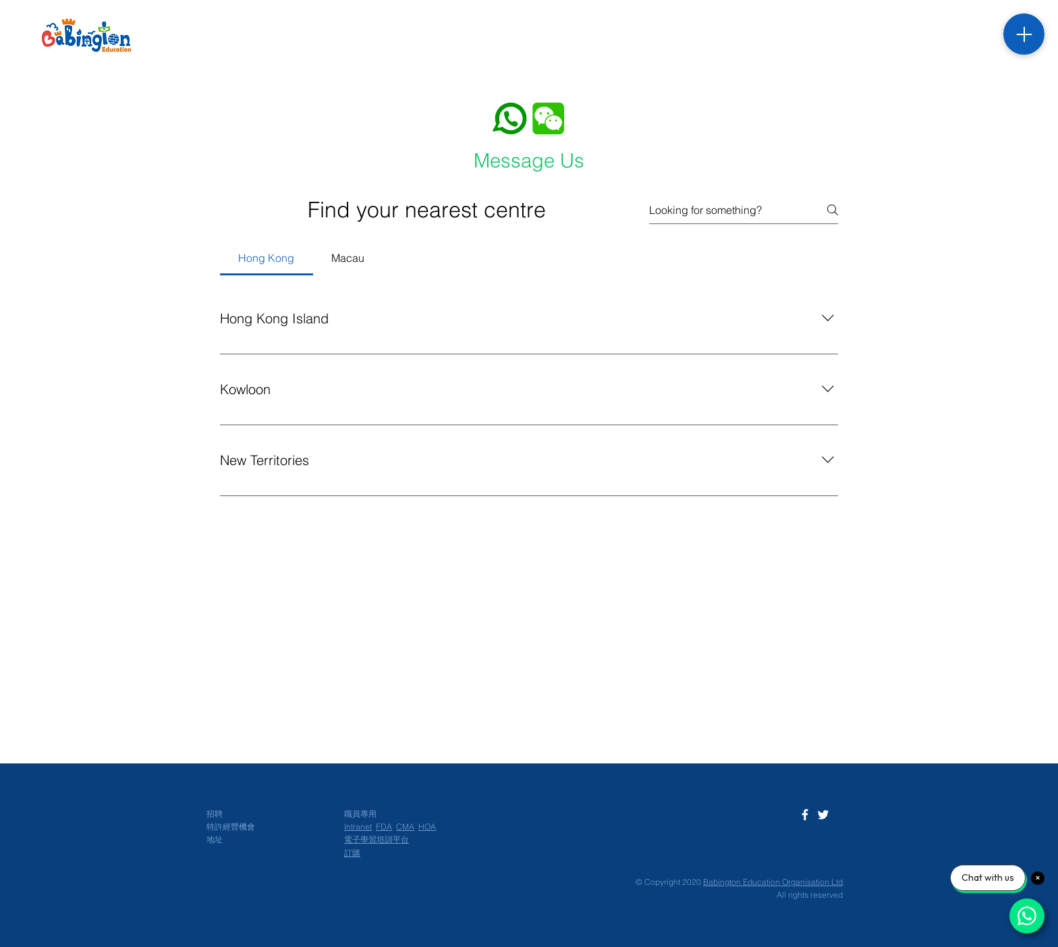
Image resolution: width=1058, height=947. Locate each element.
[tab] (266, 257)
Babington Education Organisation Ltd (773, 882)
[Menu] (1024, 34)
